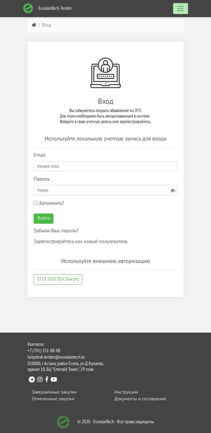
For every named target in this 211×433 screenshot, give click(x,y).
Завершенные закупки (54, 392)
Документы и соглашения (140, 399)
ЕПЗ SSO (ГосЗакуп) (58, 279)
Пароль (42, 179)
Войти (43, 218)
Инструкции (126, 392)
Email (40, 155)
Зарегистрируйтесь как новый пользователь (81, 241)
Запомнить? (49, 203)
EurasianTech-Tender (47, 8)
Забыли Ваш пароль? (56, 231)
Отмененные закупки (53, 399)
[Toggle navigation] (180, 8)
